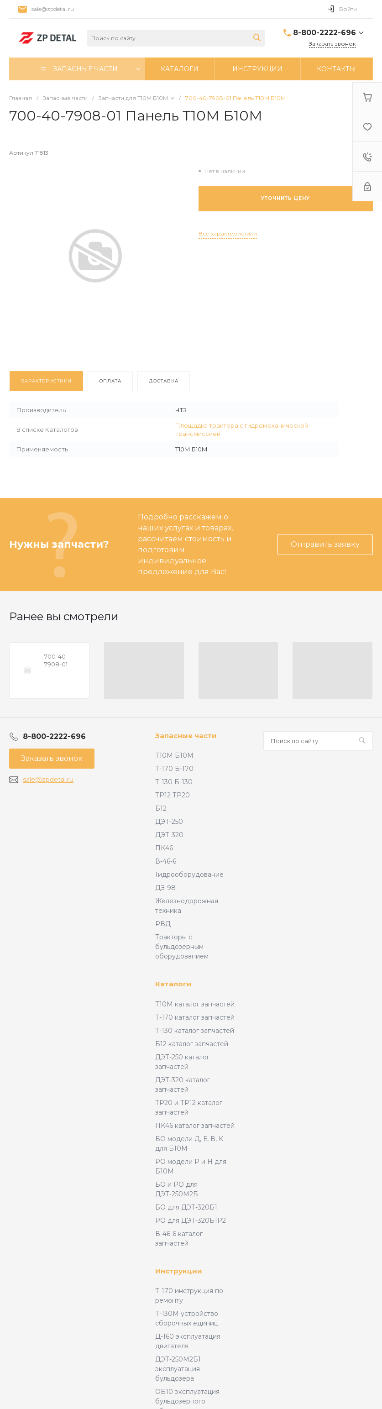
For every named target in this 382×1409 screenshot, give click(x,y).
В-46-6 (165, 861)
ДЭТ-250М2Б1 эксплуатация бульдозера (178, 1369)
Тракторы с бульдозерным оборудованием (182, 946)
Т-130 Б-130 (174, 782)
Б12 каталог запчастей (191, 1044)
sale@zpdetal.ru (52, 8)
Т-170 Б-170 (174, 769)
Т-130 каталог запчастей (194, 1031)
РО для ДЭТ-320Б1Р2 (190, 1220)
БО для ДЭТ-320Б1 (186, 1207)
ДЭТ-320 (169, 835)
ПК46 (164, 848)
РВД (163, 924)
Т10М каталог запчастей (195, 1004)
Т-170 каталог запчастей (195, 1017)
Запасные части (186, 735)
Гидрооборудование (189, 874)
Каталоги (173, 983)
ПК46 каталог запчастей (195, 1125)
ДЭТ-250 (169, 821)
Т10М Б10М (174, 755)
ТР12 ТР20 (172, 795)
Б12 (161, 808)
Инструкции (178, 1271)
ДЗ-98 (165, 888)
